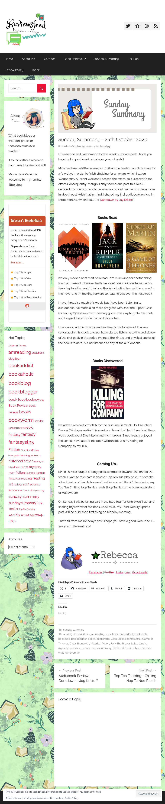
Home (9, 59)
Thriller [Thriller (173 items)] (13, 509)
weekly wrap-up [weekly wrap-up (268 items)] (21, 514)
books (91, 638)
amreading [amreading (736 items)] (19, 352)
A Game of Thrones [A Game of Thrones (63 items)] (17, 346)
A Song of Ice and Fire (76, 634)
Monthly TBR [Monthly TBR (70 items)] (22, 467)
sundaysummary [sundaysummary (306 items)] (22, 503)
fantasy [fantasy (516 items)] (28, 434)
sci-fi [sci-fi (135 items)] (26, 484)
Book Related (75, 59)
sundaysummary (101, 648)
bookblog (64, 638)
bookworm (103, 638)
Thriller (116, 648)
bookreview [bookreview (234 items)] (35, 399)
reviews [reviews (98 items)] (18, 484)
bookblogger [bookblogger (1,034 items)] (23, 392)
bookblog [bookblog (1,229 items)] (19, 383)
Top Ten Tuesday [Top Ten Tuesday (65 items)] (27, 509)
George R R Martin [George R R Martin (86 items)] (18, 455)
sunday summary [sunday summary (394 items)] (23, 496)
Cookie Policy (71, 798)
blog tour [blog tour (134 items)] (14, 358)
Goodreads (139, 572)
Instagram (123, 572)
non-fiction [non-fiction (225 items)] (16, 472)
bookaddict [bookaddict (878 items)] (20, 365)
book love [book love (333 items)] (16, 399)
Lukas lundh (138, 643)
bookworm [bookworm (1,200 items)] (21, 420)
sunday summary (73, 629)
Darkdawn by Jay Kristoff (117, 199)
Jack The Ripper (120, 643)
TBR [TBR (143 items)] (39, 503)
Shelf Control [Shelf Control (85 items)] (25, 490)
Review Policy (14, 70)
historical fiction (99, 643)
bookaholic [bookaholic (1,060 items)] (21, 374)
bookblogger (79, 638)
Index (36, 70)
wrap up (75, 652)
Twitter (109, 572)
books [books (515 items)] (25, 411)
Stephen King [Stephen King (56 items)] (38, 490)
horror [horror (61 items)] (37, 462)
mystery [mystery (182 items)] (35, 467)
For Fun (133, 59)
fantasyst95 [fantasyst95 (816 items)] (21, 442)
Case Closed (118, 638)
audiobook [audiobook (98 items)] (38, 352)
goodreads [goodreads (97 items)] (34, 455)
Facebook (95, 572)
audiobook (112, 634)
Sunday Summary (106, 59)
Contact (49, 59)
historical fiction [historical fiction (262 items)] (21, 461)
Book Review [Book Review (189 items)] (18, 405)
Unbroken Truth (131, 648)
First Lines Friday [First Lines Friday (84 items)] (30, 450)
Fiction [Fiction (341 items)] (14, 449)
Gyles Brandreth (79, 643)
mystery (63, 648)
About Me (28, 59)
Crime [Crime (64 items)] (23, 428)
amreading (97, 634)
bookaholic (141, 634)
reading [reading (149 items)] (26, 478)
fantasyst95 (103, 146)
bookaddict (126, 634)
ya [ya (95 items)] (14, 521)
